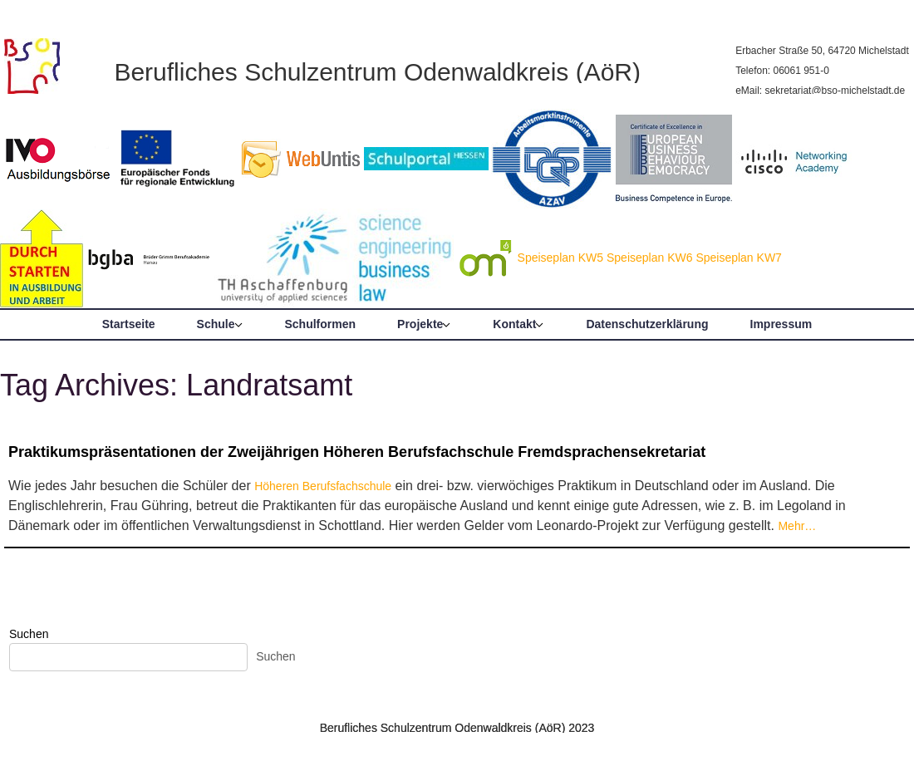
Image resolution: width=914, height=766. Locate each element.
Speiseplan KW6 (650, 257)
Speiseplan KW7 (738, 257)
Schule (216, 324)
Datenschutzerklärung (647, 324)
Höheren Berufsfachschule (322, 486)
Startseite (128, 324)
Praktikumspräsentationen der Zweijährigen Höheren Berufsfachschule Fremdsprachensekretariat (356, 452)
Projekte (420, 324)
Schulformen (320, 324)
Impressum (781, 324)
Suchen (28, 634)
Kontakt (514, 324)
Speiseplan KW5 (561, 257)
